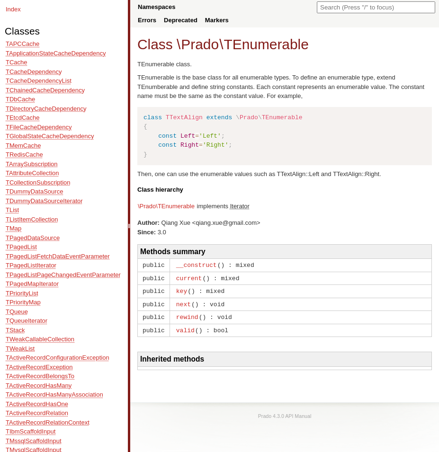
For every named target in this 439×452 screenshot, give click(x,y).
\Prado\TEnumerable (166, 206)
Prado (200, 44)
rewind (187, 314)
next (183, 302)
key (181, 289)
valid (185, 327)
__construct (196, 264)
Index (13, 9)
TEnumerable (266, 44)
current (189, 277)
